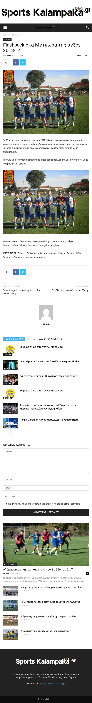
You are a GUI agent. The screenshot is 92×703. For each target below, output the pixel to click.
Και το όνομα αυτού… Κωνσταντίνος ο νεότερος (48, 376)
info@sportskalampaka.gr (52, 683)
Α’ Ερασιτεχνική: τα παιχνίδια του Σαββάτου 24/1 (38, 569)
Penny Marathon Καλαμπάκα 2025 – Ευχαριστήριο (49, 419)
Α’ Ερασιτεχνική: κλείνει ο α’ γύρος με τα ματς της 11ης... (49, 616)
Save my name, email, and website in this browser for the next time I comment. (43, 504)
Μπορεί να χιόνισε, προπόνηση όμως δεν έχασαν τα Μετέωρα (52, 587)
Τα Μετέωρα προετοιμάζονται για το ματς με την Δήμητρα (50, 602)
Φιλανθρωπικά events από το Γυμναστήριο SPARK (49, 361)
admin (10, 55)
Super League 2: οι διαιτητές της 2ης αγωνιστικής (21, 292)
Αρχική (6, 35)
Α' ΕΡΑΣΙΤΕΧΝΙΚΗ (10, 564)
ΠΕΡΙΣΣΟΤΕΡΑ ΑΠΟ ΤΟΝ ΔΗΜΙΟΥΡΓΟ (45, 339)
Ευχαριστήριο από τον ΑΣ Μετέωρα (41, 346)
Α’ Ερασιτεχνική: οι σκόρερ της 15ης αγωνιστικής (46, 631)
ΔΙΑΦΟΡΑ (16, 35)
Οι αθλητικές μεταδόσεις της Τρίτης (70, 290)
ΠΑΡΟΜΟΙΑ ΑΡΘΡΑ (14, 339)
